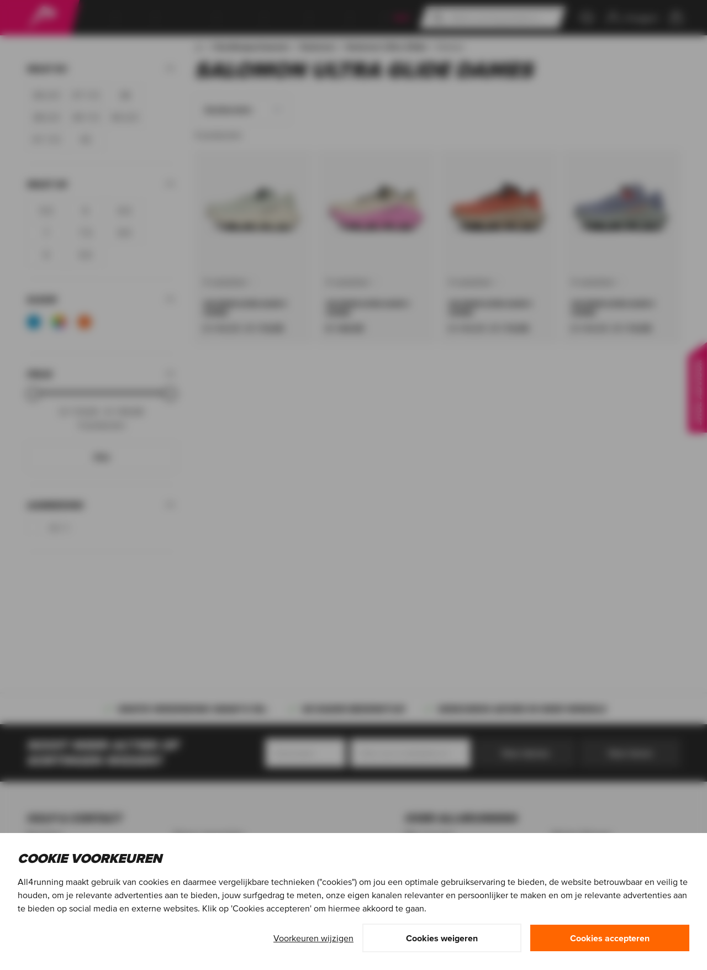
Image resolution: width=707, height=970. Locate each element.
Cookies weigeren (442, 938)
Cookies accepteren (610, 938)
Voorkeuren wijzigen (313, 938)
